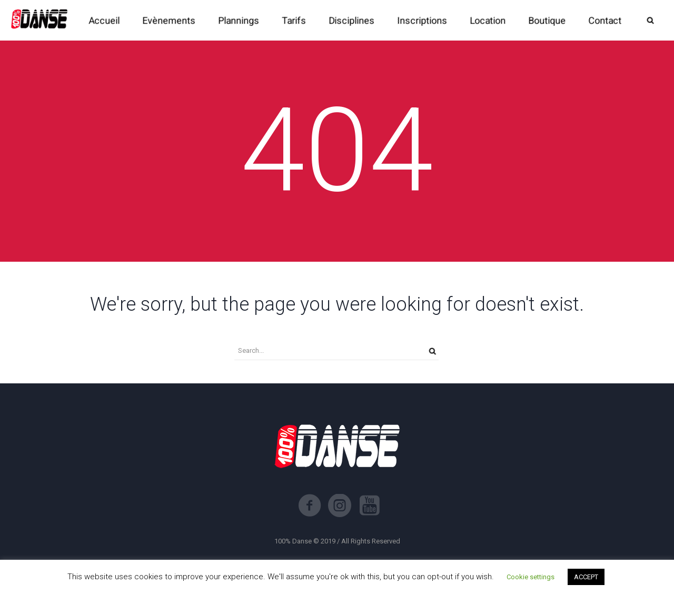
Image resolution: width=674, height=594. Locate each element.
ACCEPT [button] (586, 577)
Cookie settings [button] (530, 577)
